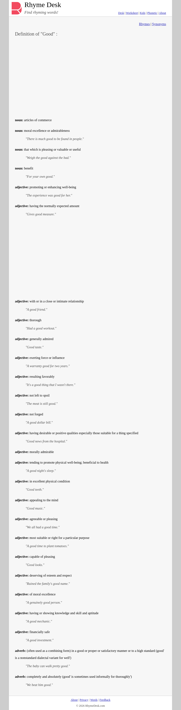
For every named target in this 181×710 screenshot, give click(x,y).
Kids (142, 13)
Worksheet (132, 13)
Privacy (84, 700)
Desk (121, 13)
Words (94, 700)
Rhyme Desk (42, 4)
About (162, 13)
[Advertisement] (90, 77)
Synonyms (159, 24)
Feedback (104, 700)
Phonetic (152, 13)
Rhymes (144, 24)
